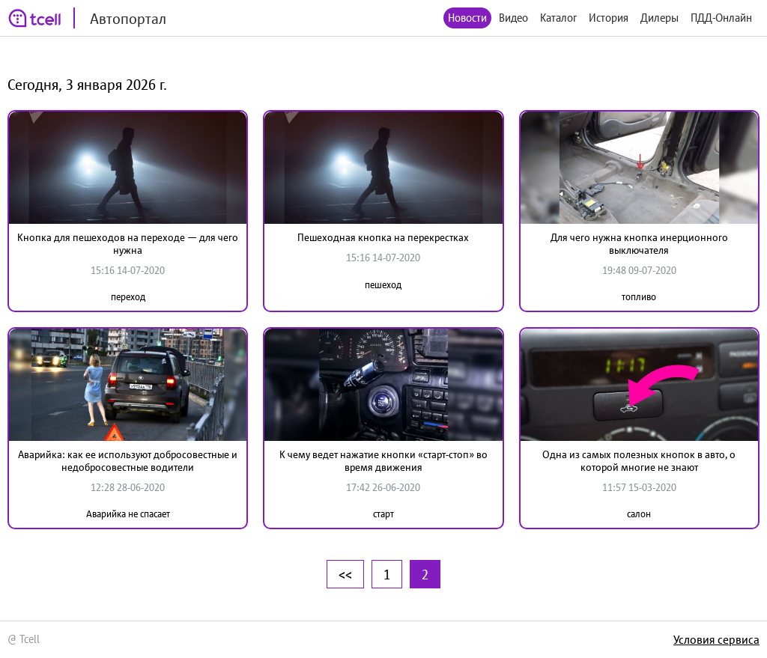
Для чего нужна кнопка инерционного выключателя (639, 243)
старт (383, 514)
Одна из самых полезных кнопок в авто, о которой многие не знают (639, 460)
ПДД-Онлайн (721, 17)
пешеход (383, 284)
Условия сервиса (716, 639)
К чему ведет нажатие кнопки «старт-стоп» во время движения (383, 460)
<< (345, 574)
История (608, 17)
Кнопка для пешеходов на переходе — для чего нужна (127, 243)
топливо (639, 296)
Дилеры (659, 17)
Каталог (558, 17)
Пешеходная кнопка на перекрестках (383, 237)
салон (639, 514)
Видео (513, 17)
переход (128, 296)
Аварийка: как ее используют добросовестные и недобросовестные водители (127, 460)
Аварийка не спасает (128, 514)
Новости (467, 17)
